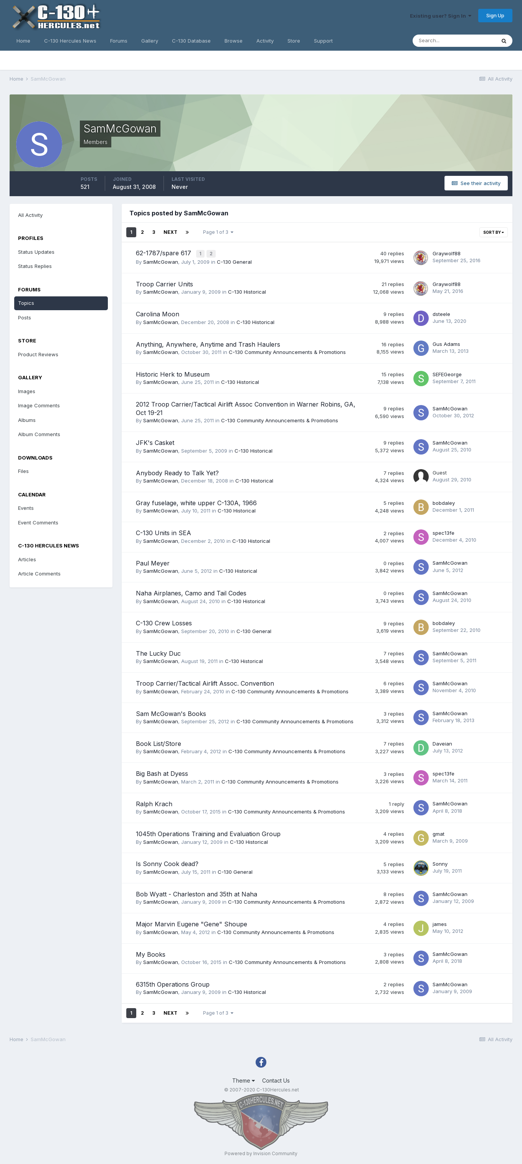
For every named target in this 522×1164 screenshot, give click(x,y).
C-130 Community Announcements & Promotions (287, 351)
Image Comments (39, 405)
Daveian (442, 742)
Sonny (440, 863)
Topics (26, 303)
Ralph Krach (154, 803)
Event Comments (38, 522)
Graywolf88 (447, 253)
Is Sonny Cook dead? (167, 863)
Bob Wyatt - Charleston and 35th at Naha (196, 893)
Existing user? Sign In (440, 16)
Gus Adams (446, 343)
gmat (438, 833)
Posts (24, 317)
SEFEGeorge (447, 373)
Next (170, 232)
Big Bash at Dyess (162, 773)
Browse (234, 41)
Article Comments (39, 573)
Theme (243, 1079)
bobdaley (444, 502)
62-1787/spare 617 (164, 253)
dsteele (441, 313)
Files (23, 471)
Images (26, 391)
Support (323, 41)
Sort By (493, 232)
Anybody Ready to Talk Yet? (177, 472)
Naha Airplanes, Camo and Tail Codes (191, 592)
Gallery (149, 41)
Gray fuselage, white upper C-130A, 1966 (196, 502)
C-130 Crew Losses (164, 622)
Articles (27, 559)
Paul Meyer (153, 562)
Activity (265, 41)
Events (26, 508)
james (440, 923)
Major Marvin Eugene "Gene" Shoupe (191, 923)
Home (23, 41)
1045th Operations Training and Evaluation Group (208, 833)
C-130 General (234, 261)
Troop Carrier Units (164, 283)
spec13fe (443, 532)
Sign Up (495, 15)
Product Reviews (38, 354)
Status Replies (35, 266)
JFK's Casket (155, 442)
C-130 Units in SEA (163, 532)
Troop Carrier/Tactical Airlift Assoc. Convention (205, 682)
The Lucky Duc (158, 652)
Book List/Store (158, 743)
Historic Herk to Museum (173, 373)
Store (293, 41)
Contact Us (276, 1079)
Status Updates (36, 252)
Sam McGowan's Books (171, 712)
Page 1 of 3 (218, 232)
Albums (27, 420)
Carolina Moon (157, 313)
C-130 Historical (247, 291)
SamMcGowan (160, 261)
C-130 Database (191, 41)
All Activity (30, 215)
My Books (150, 953)
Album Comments (39, 434)
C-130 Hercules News (70, 41)
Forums (118, 41)
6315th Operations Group (173, 983)
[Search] (454, 41)
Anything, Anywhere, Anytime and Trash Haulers (208, 343)
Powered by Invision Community (261, 1153)
